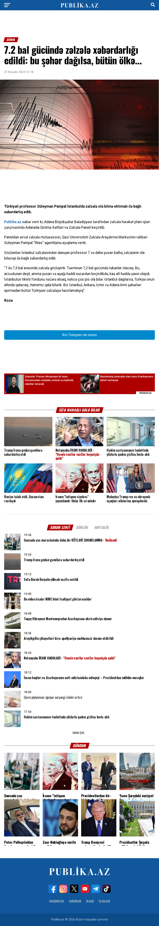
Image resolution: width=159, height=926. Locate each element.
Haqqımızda (56, 901)
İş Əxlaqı (104, 901)
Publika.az (12, 222)
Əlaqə (90, 901)
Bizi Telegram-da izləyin (79, 335)
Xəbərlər (75, 901)
